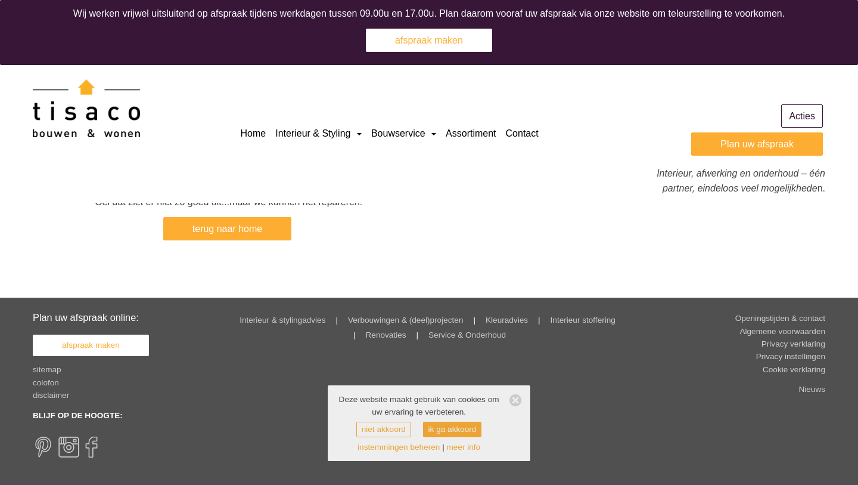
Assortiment (471, 133)
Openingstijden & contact (780, 318)
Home (253, 133)
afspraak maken (429, 40)
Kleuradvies (507, 320)
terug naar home (227, 229)
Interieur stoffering (583, 320)
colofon (46, 382)
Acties (802, 116)
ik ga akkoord (452, 429)
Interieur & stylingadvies (282, 320)
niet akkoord (384, 429)
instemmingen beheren (399, 447)
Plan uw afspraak (757, 144)
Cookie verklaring (794, 369)
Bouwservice (403, 133)
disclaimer (51, 395)
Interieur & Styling (318, 133)
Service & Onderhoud (467, 334)
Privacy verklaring (793, 343)
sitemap (47, 369)
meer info (463, 447)
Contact (522, 133)
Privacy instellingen (790, 356)
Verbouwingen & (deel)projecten (405, 320)
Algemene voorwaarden (782, 331)
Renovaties (386, 334)
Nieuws (811, 389)
